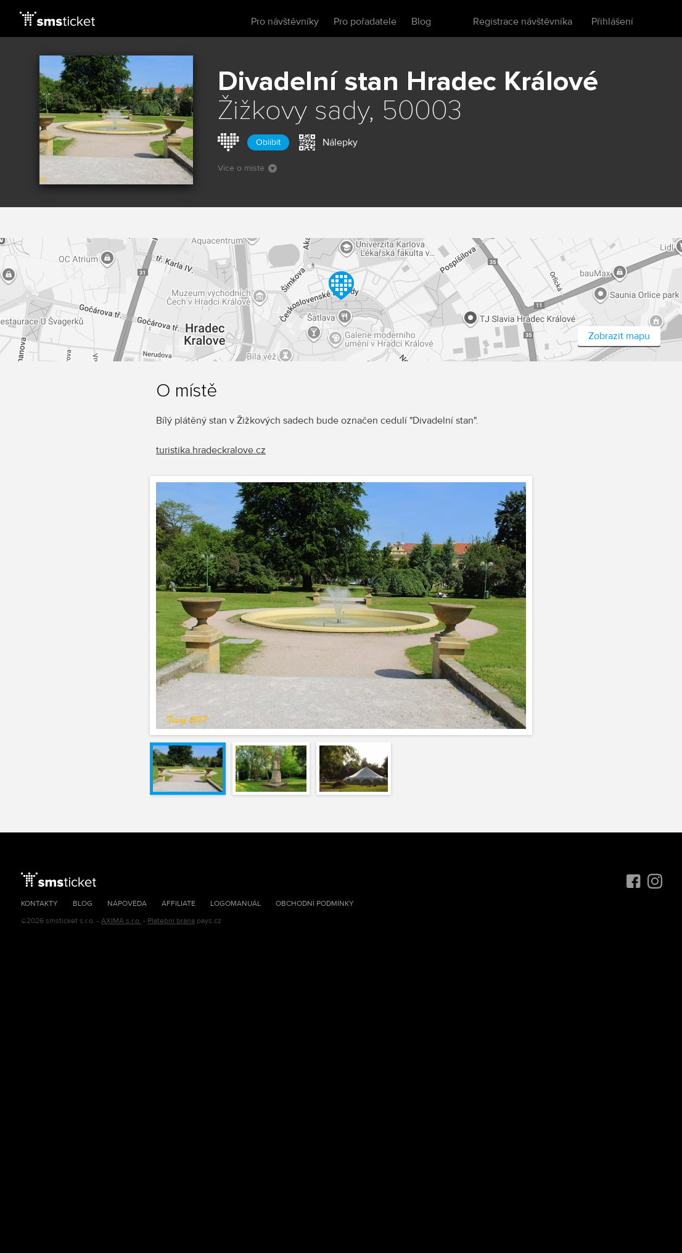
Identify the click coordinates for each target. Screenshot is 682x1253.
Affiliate (178, 903)
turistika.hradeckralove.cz (211, 450)
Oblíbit (268, 142)
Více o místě (247, 168)
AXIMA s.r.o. (121, 921)
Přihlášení (612, 21)
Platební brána (171, 921)
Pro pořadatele (365, 21)
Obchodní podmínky (315, 903)
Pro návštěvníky (285, 21)
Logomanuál (235, 903)
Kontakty (39, 903)
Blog (421, 21)
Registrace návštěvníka (522, 21)
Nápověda (127, 903)
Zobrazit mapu (619, 336)
